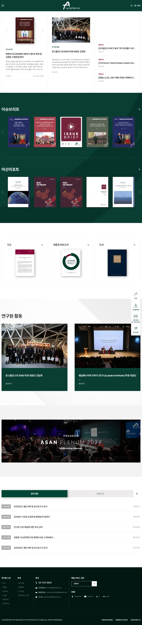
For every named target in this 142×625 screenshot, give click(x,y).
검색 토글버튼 (131, 5)
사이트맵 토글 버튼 (3, 6)
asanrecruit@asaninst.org (52, 597)
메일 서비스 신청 (23, 595)
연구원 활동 (12, 316)
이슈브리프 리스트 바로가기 (139, 109)
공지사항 (34, 493)
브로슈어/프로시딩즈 (6, 602)
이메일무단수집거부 (121, 620)
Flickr (107, 596)
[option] (25, 48)
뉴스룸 (5, 595)
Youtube (90, 596)
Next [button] (42, 30)
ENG (138, 5)
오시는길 (21, 591)
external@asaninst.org (53, 588)
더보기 (136, 493)
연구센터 (5, 591)
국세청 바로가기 (135, 620)
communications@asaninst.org (56, 592)
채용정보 (100, 493)
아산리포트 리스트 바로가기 (139, 169)
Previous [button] (7, 30)
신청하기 (76, 584)
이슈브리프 (10, 109)
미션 (4, 583)
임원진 (5, 587)
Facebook (77, 596)
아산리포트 (10, 169)
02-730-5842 (45, 582)
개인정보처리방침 (107, 620)
